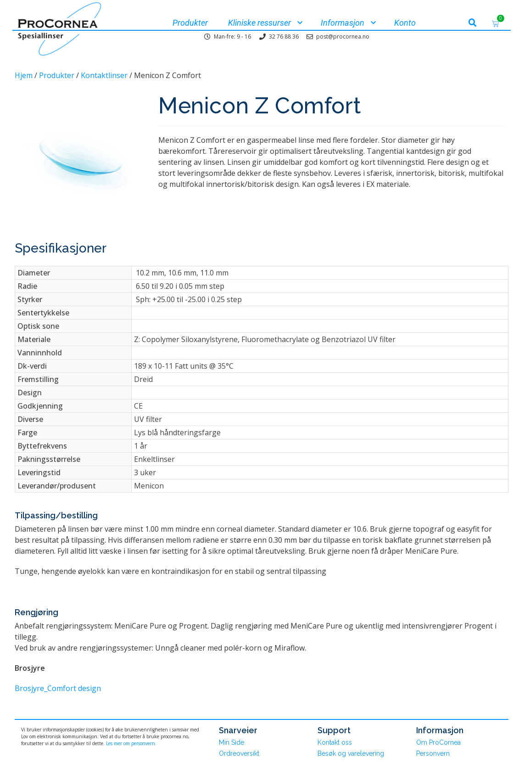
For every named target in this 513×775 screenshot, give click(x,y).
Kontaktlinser (104, 75)
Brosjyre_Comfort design (58, 688)
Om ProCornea (438, 742)
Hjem (24, 75)
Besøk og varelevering (351, 753)
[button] (472, 23)
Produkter (56, 75)
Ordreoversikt (239, 753)
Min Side (231, 742)
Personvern (433, 753)
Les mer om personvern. (131, 743)
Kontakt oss (335, 742)
